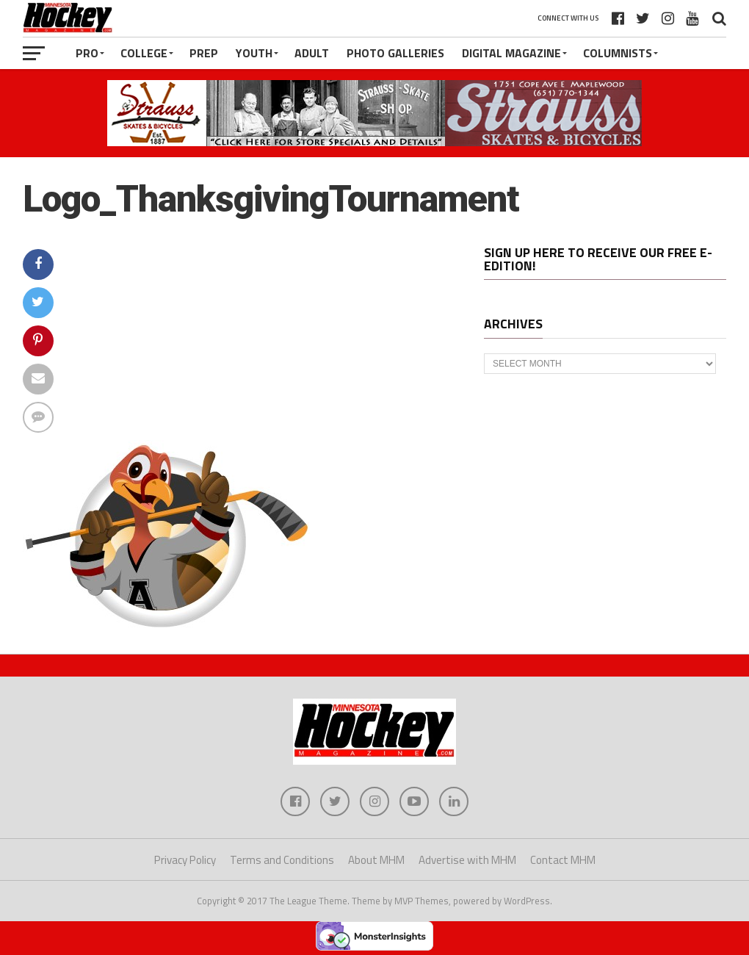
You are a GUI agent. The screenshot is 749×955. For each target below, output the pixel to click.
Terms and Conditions (282, 859)
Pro (87, 53)
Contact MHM (563, 859)
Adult (311, 53)
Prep (203, 53)
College (143, 53)
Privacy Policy (185, 859)
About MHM (376, 859)
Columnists (617, 53)
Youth (254, 53)
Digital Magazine (511, 53)
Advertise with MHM (467, 859)
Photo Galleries (395, 53)
